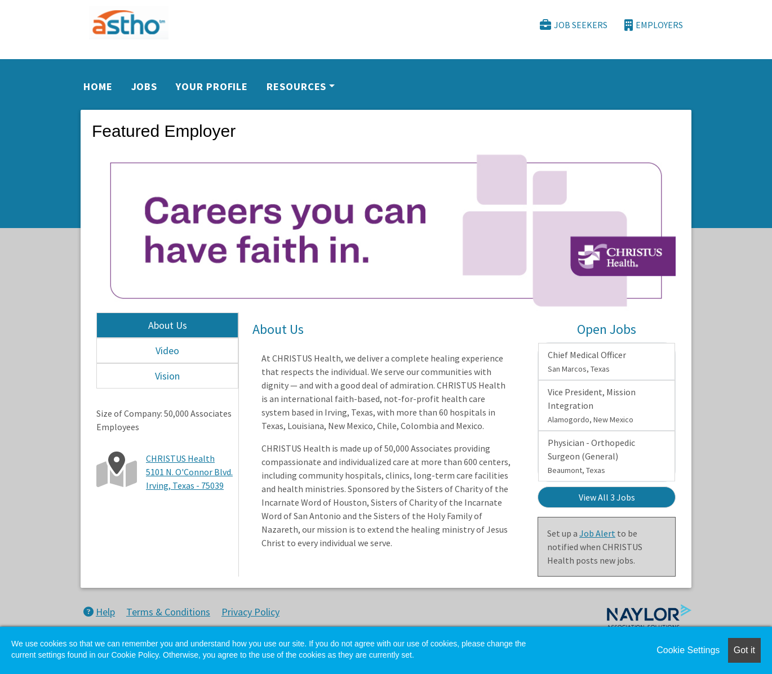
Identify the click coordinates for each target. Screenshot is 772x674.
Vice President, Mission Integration (592, 405)
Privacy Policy (250, 611)
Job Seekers (573, 25)
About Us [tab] (167, 325)
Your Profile (212, 86)
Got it (744, 650)
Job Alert (597, 533)
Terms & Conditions (168, 611)
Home (98, 86)
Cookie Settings (688, 650)
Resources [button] (296, 86)
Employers (653, 25)
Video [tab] (167, 350)
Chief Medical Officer (587, 361)
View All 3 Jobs (607, 497)
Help (99, 611)
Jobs (144, 86)
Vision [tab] (167, 375)
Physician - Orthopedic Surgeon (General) (591, 456)
